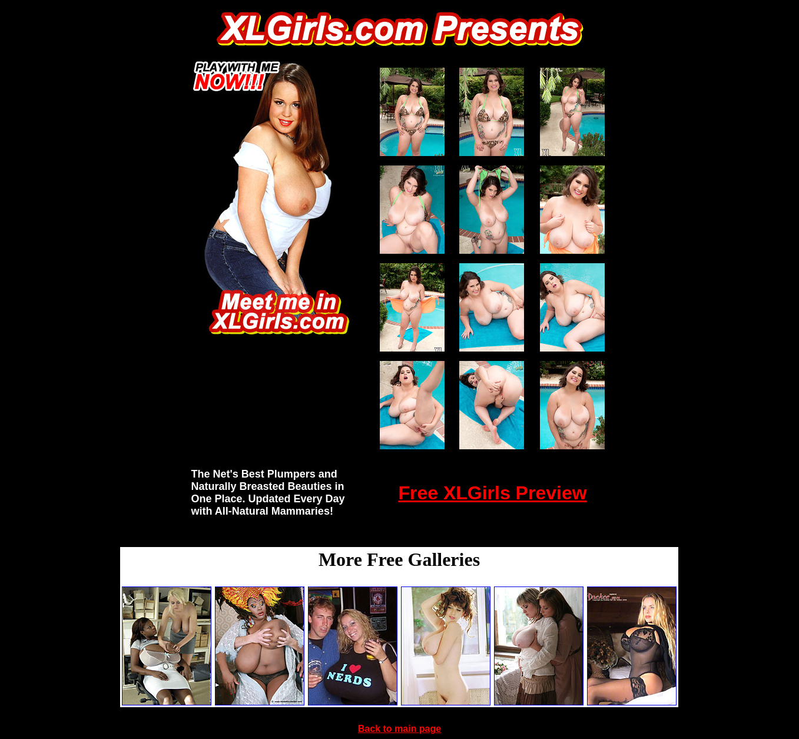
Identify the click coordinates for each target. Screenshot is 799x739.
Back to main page (399, 729)
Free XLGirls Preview (492, 492)
